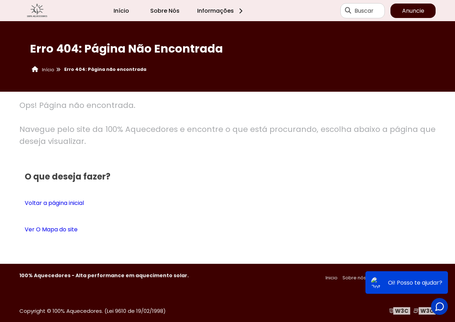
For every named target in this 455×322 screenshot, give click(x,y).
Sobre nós (354, 277)
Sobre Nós (165, 11)
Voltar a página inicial (54, 203)
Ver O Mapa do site (51, 229)
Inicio (332, 277)
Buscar (364, 11)
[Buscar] (348, 10)
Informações (221, 11)
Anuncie (413, 11)
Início (121, 11)
